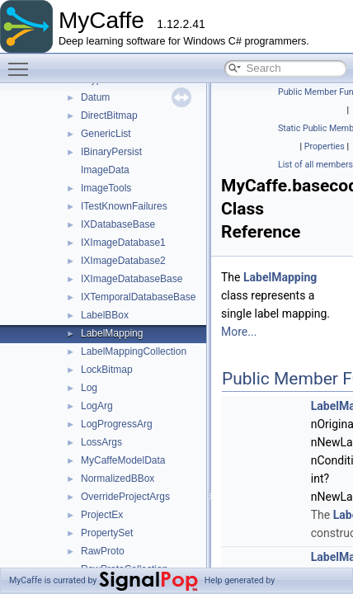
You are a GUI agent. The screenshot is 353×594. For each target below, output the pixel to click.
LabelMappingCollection (133, 351)
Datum (95, 97)
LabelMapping (112, 333)
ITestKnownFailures (124, 206)
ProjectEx (102, 515)
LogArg (97, 406)
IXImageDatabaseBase (131, 279)
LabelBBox (105, 315)
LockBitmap (107, 369)
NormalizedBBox (117, 478)
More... (239, 331)
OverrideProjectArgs (125, 496)
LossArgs (101, 442)
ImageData (105, 170)
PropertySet (107, 533)
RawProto (103, 551)
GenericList (106, 133)
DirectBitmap (109, 115)
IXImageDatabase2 (123, 260)
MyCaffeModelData (123, 460)
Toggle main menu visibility (22, 62)
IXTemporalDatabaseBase (138, 297)
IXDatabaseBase (118, 224)
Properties (324, 146)
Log (89, 388)
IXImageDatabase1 (123, 242)
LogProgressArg (117, 424)
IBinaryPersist (111, 152)
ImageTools (106, 188)
